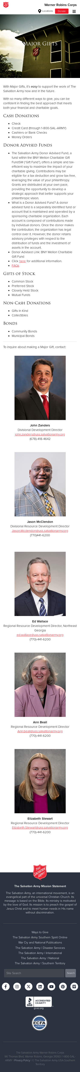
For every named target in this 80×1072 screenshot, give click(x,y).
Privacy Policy (22, 1060)
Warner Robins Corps (60, 5)
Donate (62, 11)
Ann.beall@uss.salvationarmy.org (40, 731)
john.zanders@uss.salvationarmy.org (40, 434)
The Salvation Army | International (40, 953)
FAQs (15, 266)
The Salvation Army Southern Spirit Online (40, 937)
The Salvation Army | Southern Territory (40, 963)
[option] (40, 44)
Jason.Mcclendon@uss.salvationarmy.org (40, 531)
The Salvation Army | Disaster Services (40, 948)
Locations (45, 11)
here (22, 261)
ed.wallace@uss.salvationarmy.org (40, 635)
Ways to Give (40, 932)
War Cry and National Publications (40, 942)
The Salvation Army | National (40, 958)
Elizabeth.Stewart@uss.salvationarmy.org (40, 828)
